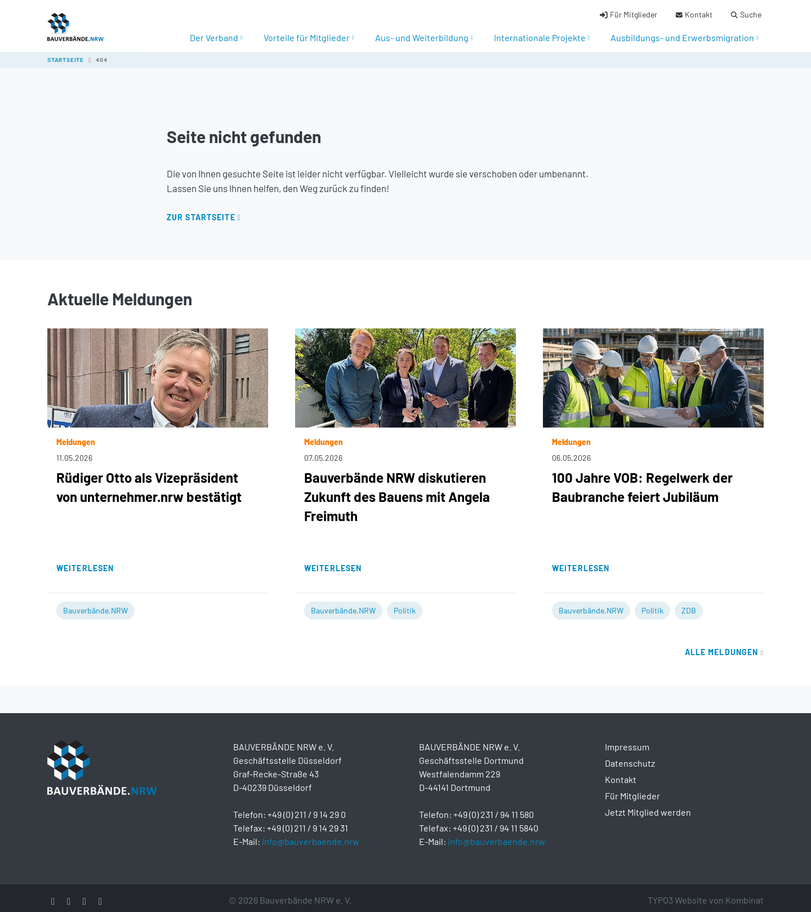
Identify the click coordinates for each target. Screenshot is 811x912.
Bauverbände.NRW (95, 603)
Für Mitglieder (632, 789)
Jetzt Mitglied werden (648, 805)
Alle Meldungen (724, 645)
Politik (405, 603)
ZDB (688, 603)
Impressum (627, 740)
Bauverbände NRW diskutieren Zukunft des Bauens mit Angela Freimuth (397, 489)
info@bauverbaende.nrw (310, 834)
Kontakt (620, 772)
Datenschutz (630, 756)
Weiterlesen (85, 561)
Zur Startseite (201, 210)
